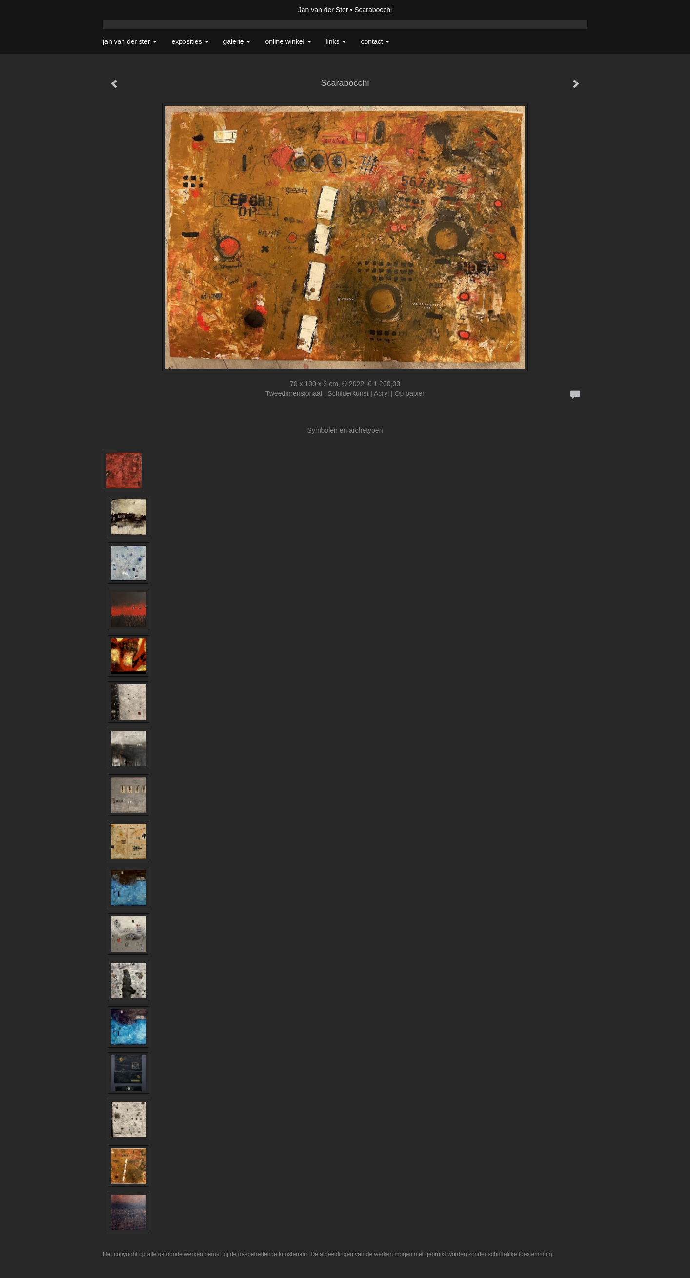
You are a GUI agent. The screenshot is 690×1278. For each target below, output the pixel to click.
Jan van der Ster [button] (130, 41)
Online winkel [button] (288, 41)
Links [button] (336, 41)
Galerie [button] (237, 41)
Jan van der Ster (323, 10)
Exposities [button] (189, 41)
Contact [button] (375, 41)
